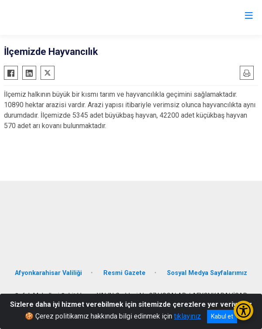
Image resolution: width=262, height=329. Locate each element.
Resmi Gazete (124, 273)
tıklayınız (187, 316)
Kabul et (222, 316)
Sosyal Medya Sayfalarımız (207, 273)
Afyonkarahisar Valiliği (48, 273)
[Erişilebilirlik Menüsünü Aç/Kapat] (243, 310)
